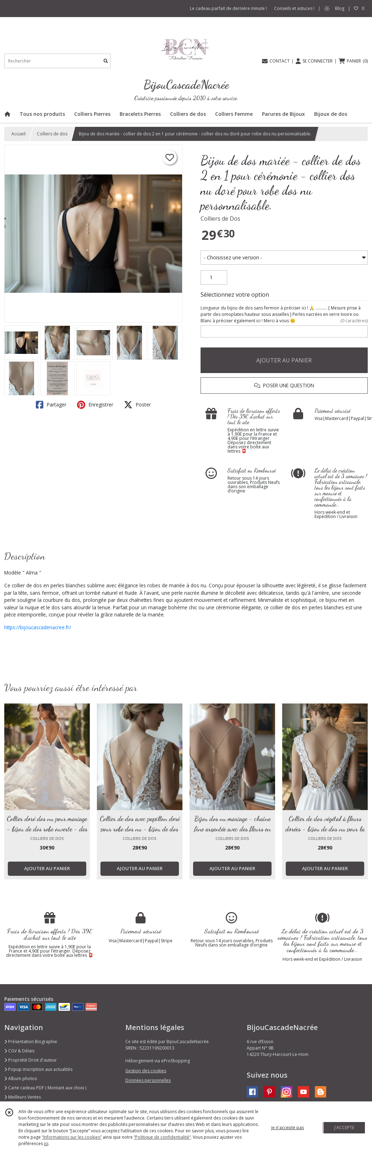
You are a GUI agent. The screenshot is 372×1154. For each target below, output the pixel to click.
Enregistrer (95, 404)
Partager (51, 404)
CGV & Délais (19, 1051)
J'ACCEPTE (344, 1128)
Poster (137, 404)
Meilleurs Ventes (22, 1097)
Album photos (20, 1078)
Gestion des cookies (145, 1071)
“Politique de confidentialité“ (162, 1137)
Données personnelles (148, 1080)
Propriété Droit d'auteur (30, 1060)
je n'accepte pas (287, 1128)
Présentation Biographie (30, 1042)
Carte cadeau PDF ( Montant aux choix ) (45, 1088)
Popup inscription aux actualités (38, 1069)
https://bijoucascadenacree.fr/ (37, 627)
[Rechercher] (105, 61)
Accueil (18, 134)
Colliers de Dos (220, 218)
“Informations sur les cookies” (72, 1137)
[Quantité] (214, 277)
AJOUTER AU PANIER (284, 360)
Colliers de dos (52, 134)
